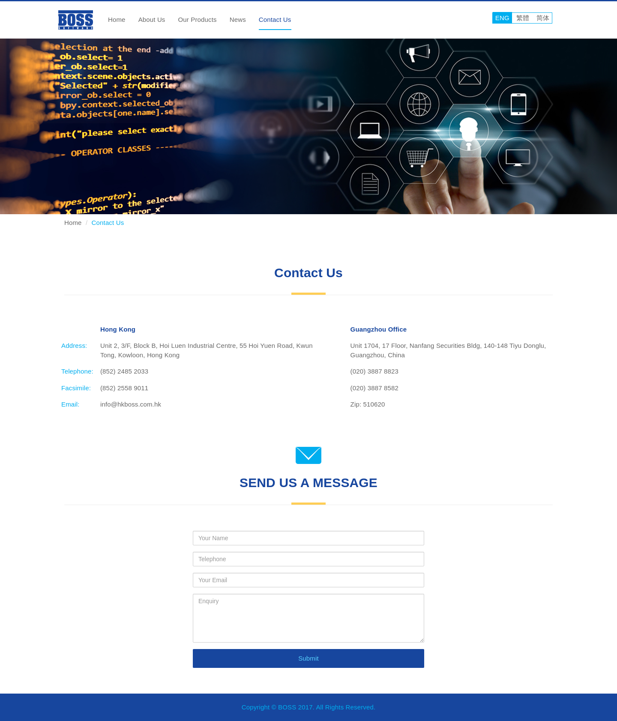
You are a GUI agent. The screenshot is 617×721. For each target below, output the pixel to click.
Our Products (197, 19)
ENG (502, 17)
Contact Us (275, 19)
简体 (542, 17)
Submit (308, 658)
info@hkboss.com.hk (130, 404)
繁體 (522, 17)
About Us (151, 19)
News (238, 19)
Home (117, 19)
